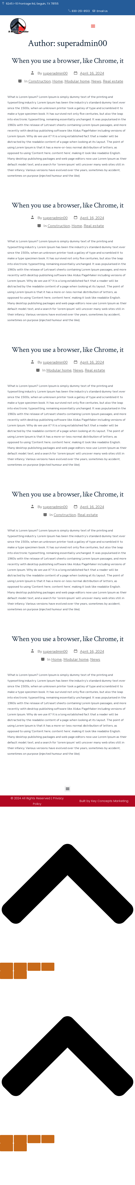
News (96, 81)
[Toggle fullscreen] (20, 967)
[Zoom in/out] (6, 967)
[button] (93, 26)
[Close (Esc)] (47, 967)
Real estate (113, 81)
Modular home (77, 81)
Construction (39, 81)
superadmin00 (55, 73)
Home (57, 81)
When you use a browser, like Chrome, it (67, 60)
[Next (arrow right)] (20, 975)
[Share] (34, 967)
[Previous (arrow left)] (6, 975)
